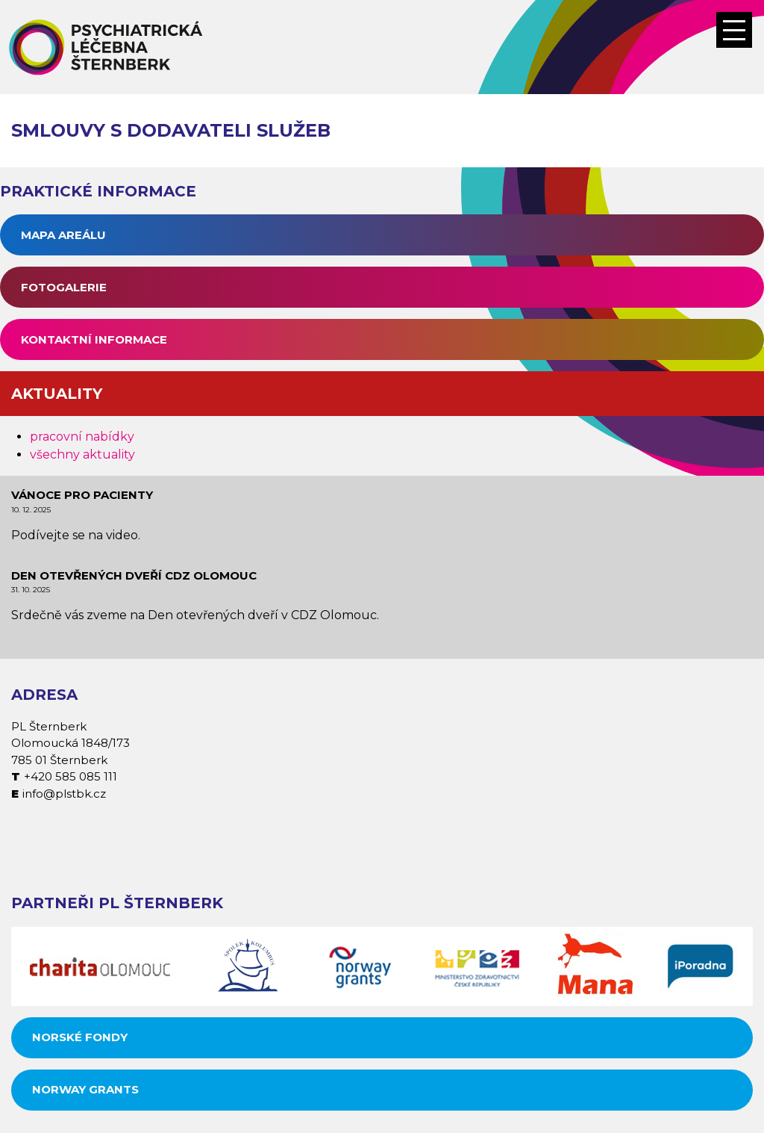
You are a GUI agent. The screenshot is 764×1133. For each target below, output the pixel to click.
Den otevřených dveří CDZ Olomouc (134, 575)
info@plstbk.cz (64, 793)
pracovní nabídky (82, 436)
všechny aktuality (82, 454)
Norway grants (85, 1089)
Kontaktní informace (94, 339)
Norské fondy (80, 1037)
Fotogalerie (64, 287)
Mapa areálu (63, 235)
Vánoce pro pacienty (82, 495)
